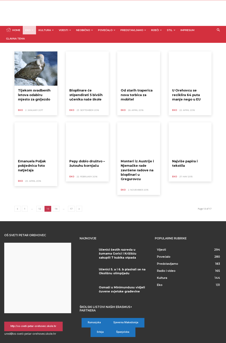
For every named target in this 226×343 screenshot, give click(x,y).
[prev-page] (17, 209)
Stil (171, 30)
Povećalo (106, 30)
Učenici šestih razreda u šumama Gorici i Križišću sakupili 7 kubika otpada (117, 253)
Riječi (156, 30)
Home (13, 29)
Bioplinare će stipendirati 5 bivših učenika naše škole (86, 94)
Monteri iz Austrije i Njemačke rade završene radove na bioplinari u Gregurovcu (137, 170)
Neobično (84, 30)
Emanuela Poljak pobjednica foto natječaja (32, 165)
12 (39, 208)
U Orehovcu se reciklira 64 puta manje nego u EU (186, 94)
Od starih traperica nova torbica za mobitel (137, 94)
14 (56, 208)
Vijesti (65, 30)
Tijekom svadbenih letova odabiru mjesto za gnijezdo (34, 94)
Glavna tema (15, 38)
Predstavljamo (133, 30)
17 (71, 208)
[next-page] (79, 209)
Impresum (187, 30)
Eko (29, 30)
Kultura (46, 30)
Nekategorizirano (53, 47)
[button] (218, 30)
